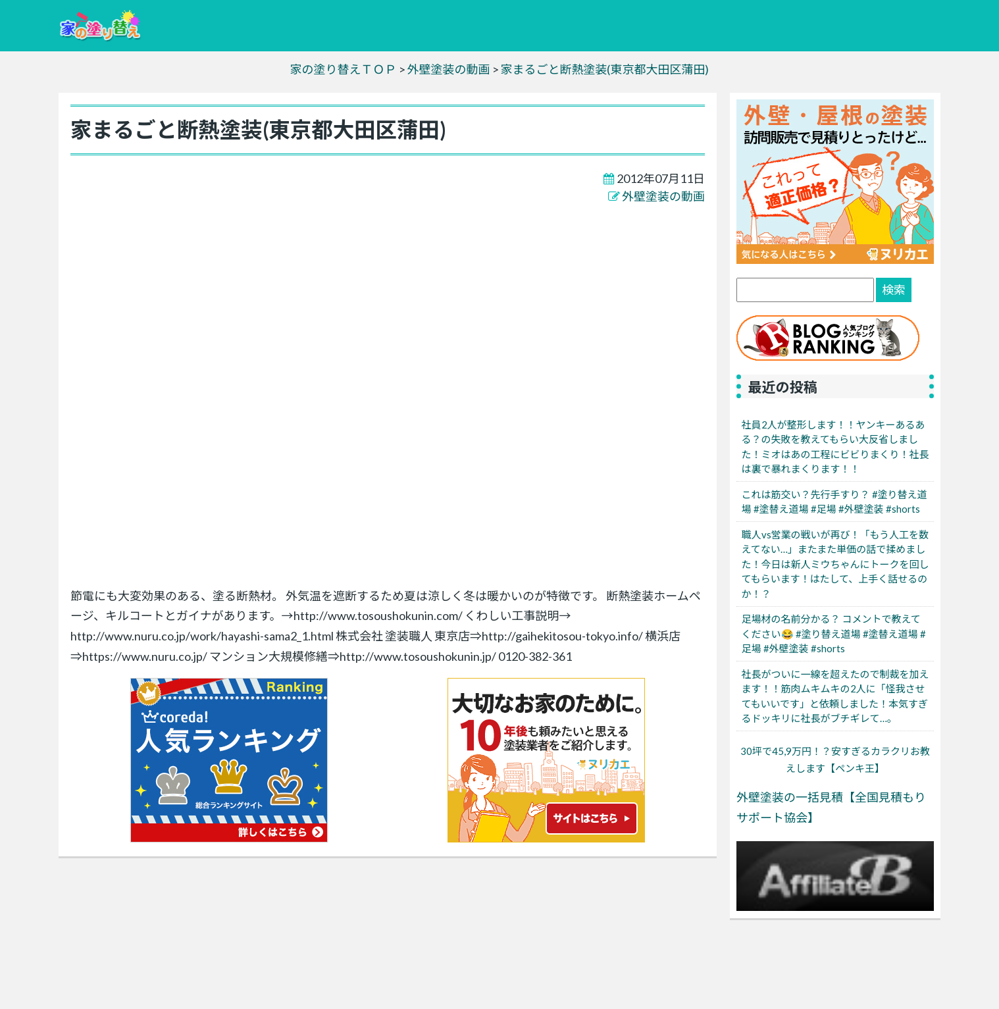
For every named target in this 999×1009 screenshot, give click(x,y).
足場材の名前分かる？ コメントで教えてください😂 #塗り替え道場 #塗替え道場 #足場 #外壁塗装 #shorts (834, 633)
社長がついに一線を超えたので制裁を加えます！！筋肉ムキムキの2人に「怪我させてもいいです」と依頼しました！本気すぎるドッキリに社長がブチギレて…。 (835, 696)
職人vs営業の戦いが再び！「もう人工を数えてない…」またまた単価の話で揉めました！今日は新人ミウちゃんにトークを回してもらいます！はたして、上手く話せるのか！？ (835, 564)
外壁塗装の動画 (663, 196)
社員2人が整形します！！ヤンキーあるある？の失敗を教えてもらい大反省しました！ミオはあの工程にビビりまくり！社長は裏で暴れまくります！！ (835, 447)
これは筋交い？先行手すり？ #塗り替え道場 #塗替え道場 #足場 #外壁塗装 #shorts (834, 501)
